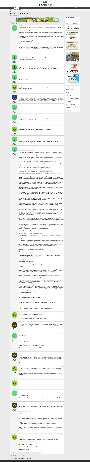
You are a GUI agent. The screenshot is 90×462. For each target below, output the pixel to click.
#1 (63, 25)
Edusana (68, 109)
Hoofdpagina (75, 460)
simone (12, 15)
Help (72, 460)
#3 (63, 65)
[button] (27, 8)
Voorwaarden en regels (61, 460)
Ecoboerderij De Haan (70, 104)
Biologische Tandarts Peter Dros (72, 98)
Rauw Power (68, 95)
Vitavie (67, 92)
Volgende (15, 23)
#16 (63, 366)
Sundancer (68, 103)
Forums (17, 7)
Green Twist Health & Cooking (72, 99)
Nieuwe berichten (13, 9)
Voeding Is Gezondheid (70, 96)
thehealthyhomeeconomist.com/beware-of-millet (28, 436)
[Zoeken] (77, 8)
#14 (63, 333)
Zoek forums (19, 9)
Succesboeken (69, 107)
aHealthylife (68, 90)
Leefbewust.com (69, 89)
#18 (63, 390)
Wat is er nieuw (23, 7)
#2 (63, 55)
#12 (63, 312)
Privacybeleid (68, 110)
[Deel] (62, 25)
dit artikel (24, 382)
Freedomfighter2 (76, 23)
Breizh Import (68, 93)
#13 (63, 322)
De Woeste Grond (69, 101)
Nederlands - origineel (15, 460)
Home (12, 7)
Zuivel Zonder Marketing (71, 106)
